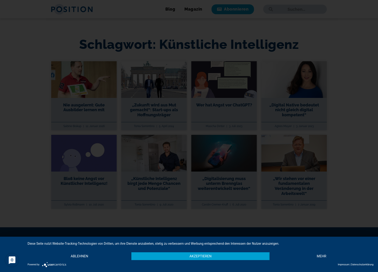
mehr (321, 256)
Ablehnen (79, 256)
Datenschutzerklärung (362, 264)
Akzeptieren (200, 256)
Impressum (343, 264)
